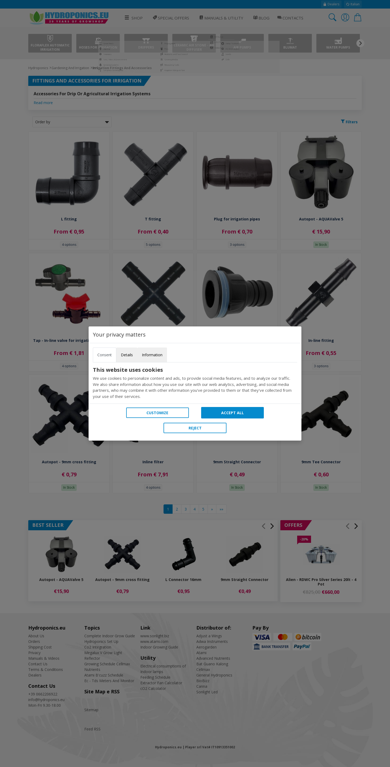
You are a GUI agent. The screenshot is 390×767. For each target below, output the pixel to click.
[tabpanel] (195, 383)
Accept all (232, 412)
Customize (157, 412)
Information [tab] (152, 354)
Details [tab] (127, 354)
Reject (195, 427)
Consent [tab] (104, 354)
